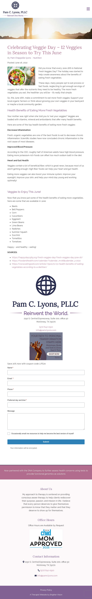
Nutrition (37, 58)
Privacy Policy (46, 590)
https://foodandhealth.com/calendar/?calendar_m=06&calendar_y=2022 (46, 260)
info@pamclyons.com (46, 330)
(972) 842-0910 (46, 327)
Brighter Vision (56, 595)
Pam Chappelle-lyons (20, 58)
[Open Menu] (88, 9)
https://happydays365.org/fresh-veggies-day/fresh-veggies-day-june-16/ (47, 257)
